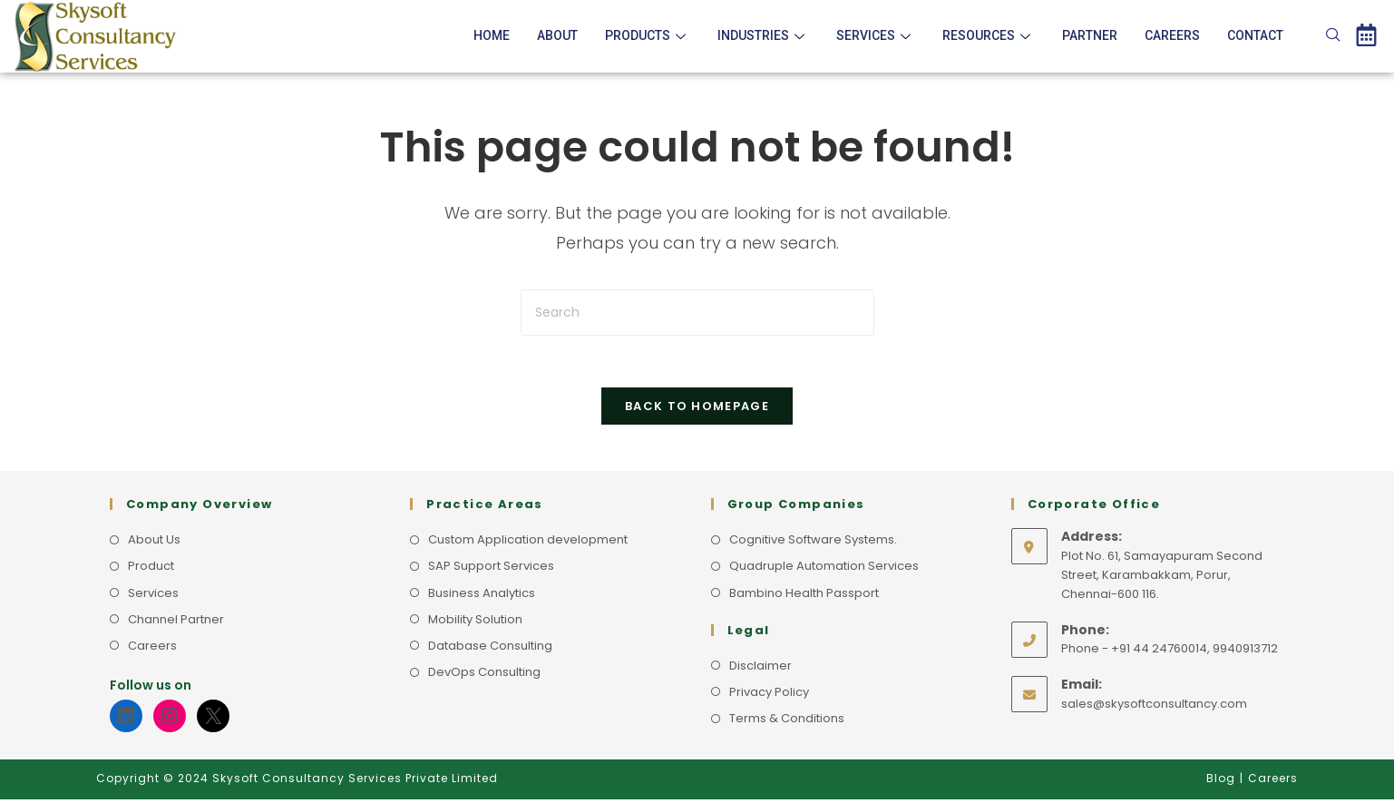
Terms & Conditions (786, 721)
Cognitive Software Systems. (813, 543)
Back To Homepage (697, 409)
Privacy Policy (769, 695)
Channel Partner (176, 623)
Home (491, 35)
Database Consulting (490, 649)
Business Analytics (481, 596)
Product (151, 570)
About (557, 35)
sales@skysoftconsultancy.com (1154, 707)
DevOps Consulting (484, 675)
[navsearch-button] (1333, 36)
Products (647, 35)
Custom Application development (528, 543)
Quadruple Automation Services (824, 570)
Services (875, 35)
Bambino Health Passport (804, 596)
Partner (1089, 35)
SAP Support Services (491, 570)
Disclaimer (760, 669)
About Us (154, 543)
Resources (988, 35)
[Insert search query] (697, 312)
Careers (1172, 35)
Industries (763, 35)
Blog (1220, 781)
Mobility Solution (475, 623)
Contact (1255, 35)
